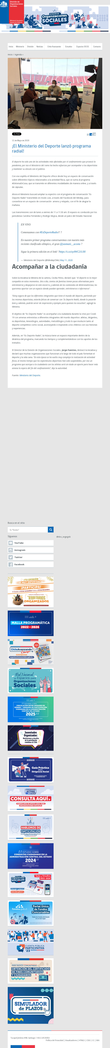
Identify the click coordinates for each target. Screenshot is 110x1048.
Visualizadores (71, 1040)
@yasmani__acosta (70, 244)
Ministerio (20, 47)
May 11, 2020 (66, 260)
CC (93, 1040)
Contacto (97, 47)
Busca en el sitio (16, 523)
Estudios (68, 47)
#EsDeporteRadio (49, 232)
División (30, 47)
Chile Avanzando (54, 47)
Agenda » (19, 54)
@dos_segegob (63, 536)
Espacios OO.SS (82, 47)
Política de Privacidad (54, 1040)
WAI (97, 1040)
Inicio (11, 47)
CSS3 (88, 1040)
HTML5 (82, 1040)
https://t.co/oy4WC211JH (72, 251)
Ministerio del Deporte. (30, 375)
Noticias (40, 47)
